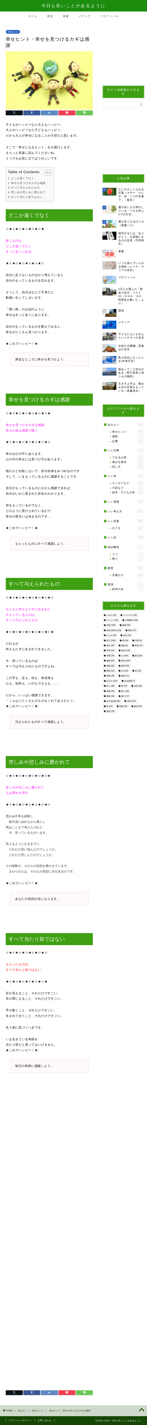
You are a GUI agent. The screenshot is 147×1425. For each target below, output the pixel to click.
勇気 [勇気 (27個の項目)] (132, 630)
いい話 (125, 537)
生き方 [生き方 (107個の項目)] (111, 681)
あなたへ (125, 424)
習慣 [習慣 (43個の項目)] (110, 691)
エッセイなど (127, 483)
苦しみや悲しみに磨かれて (28, 192)
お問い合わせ (44, 1420)
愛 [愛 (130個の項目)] (138, 656)
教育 (125, 568)
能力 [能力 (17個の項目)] (125, 696)
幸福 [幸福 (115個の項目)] (125, 651)
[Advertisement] (49, 1231)
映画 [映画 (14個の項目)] (110, 671)
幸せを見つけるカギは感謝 (28, 183)
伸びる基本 (127, 462)
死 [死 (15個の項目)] (138, 671)
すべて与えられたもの (25, 187)
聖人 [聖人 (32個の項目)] (125, 691)
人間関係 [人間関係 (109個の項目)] (131, 620)
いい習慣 (125, 501)
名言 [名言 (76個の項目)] (127, 635)
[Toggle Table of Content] (46, 172)
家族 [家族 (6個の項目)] (124, 645)
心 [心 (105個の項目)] (124, 656)
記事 (127, 441)
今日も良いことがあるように (74, 5)
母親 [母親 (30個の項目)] (110, 676)
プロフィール (109, 16)
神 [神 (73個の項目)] (124, 686)
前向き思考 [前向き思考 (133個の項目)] (113, 630)
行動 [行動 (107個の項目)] (131, 701)
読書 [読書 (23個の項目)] (123, 706)
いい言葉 (125, 521)
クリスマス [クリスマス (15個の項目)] (130, 615)
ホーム (33, 16)
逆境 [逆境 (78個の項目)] (110, 711)
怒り (127, 559)
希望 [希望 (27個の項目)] (139, 645)
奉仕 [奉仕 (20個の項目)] (110, 645)
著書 (66, 16)
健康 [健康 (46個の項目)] (126, 625)
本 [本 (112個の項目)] (124, 671)
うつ (127, 554)
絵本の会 (127, 589)
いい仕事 (125, 450)
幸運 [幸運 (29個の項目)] (110, 656)
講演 (50, 16)
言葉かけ (127, 575)
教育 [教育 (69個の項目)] (125, 666)
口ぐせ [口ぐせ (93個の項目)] (111, 635)
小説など (127, 488)
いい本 (125, 476)
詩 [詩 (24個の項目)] (109, 706)
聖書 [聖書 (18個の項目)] (110, 696)
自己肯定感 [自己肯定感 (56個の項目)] (113, 701)
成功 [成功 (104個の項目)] (125, 661)
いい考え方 (125, 511)
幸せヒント (13, 32)
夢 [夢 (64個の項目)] (125, 640)
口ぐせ (127, 528)
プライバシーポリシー (20, 1420)
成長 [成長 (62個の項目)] (110, 666)
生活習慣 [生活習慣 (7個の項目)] (129, 681)
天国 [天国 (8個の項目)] (138, 640)
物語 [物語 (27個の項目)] (125, 676)
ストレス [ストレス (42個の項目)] (112, 620)
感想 (127, 436)
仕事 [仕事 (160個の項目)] (110, 625)
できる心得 (127, 458)
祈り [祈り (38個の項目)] (110, 686)
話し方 (127, 467)
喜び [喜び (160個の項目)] (110, 640)
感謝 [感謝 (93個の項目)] (110, 661)
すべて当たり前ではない (27, 197)
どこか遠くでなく (22, 178)
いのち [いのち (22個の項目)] (111, 615)
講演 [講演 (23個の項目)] (138, 706)
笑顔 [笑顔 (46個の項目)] (138, 686)
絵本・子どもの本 (127, 492)
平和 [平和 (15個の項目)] (110, 651)
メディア (84, 16)
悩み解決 (125, 547)
